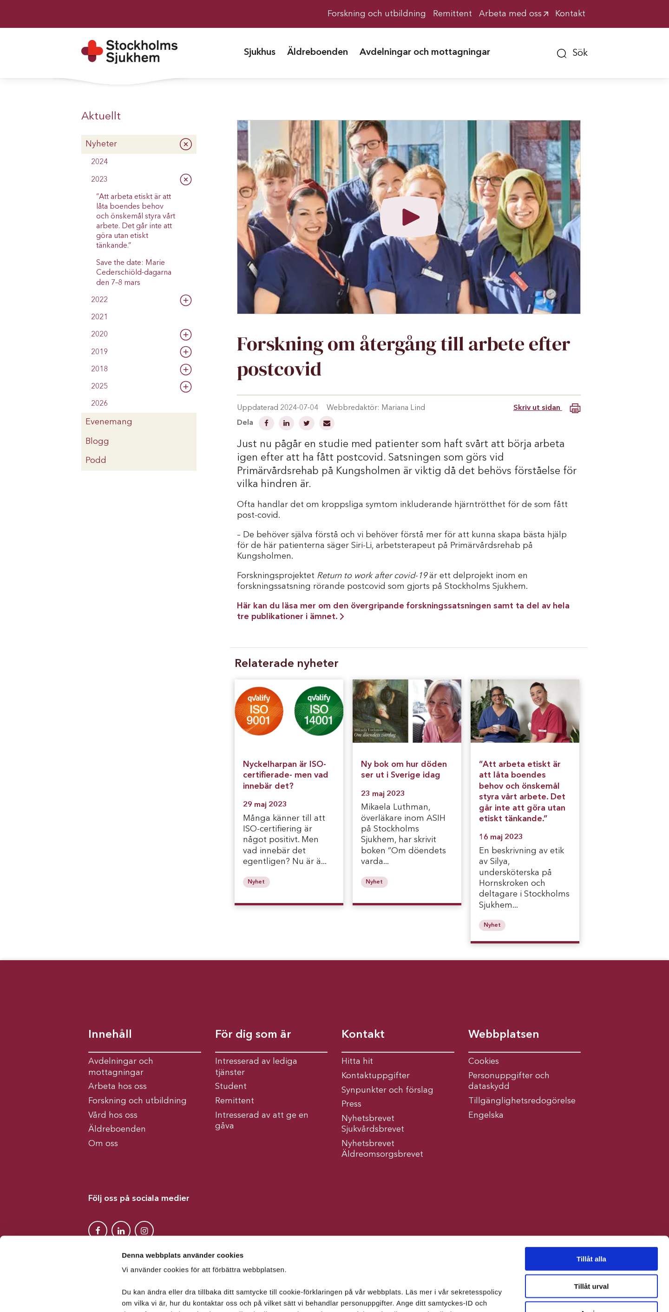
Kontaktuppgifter (375, 1076)
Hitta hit (357, 1061)
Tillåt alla (591, 1189)
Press (351, 1104)
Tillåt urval (591, 1217)
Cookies (483, 1061)
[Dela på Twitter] (307, 424)
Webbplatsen (503, 1035)
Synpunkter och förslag (387, 1090)
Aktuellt (101, 116)
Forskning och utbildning (137, 1101)
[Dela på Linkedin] (287, 424)
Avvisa (591, 1244)
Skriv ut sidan (547, 408)
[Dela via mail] (327, 424)
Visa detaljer (504, 1294)
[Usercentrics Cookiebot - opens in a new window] (60, 1294)
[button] (572, 52)
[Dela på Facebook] (267, 424)
